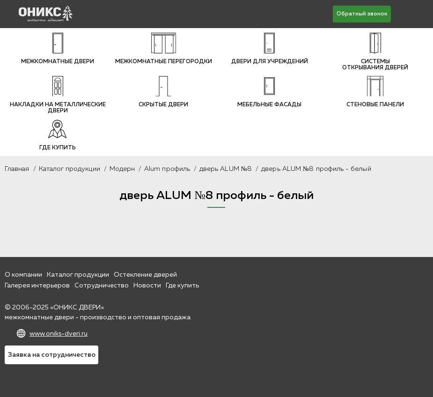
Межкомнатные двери (57, 49)
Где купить (57, 135)
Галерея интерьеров (37, 285)
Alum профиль (167, 169)
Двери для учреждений (269, 49)
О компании (23, 275)
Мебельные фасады (269, 92)
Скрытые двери (163, 92)
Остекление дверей (145, 275)
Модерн (122, 169)
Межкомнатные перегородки (163, 49)
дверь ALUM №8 (225, 169)
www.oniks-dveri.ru (58, 334)
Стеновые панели (375, 92)
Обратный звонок (362, 14)
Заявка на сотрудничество (51, 355)
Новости (147, 285)
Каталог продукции (69, 169)
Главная (17, 169)
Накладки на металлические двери (58, 95)
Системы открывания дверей (375, 52)
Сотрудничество (101, 285)
